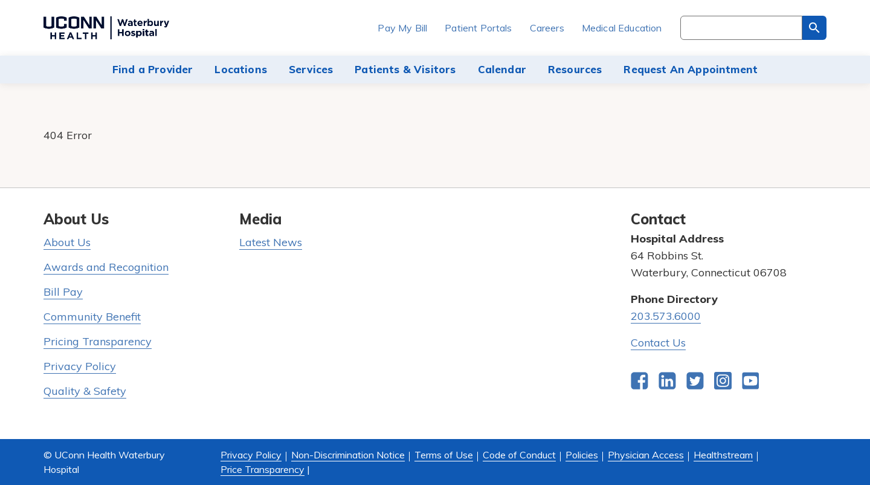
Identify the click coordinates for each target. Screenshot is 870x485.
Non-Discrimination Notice (348, 455)
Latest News (270, 242)
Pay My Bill (402, 28)
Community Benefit (92, 317)
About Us (67, 242)
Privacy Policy (80, 366)
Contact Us (658, 343)
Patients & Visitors (405, 69)
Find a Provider (152, 69)
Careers (547, 28)
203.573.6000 (666, 316)
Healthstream (723, 455)
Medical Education (622, 28)
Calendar (502, 69)
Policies (582, 455)
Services (311, 69)
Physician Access (646, 455)
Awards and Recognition (106, 267)
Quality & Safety (85, 391)
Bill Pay (63, 292)
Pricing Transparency (98, 341)
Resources (575, 69)
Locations (240, 69)
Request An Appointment (691, 69)
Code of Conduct (519, 455)
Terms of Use (443, 455)
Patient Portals (478, 28)
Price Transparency (262, 469)
